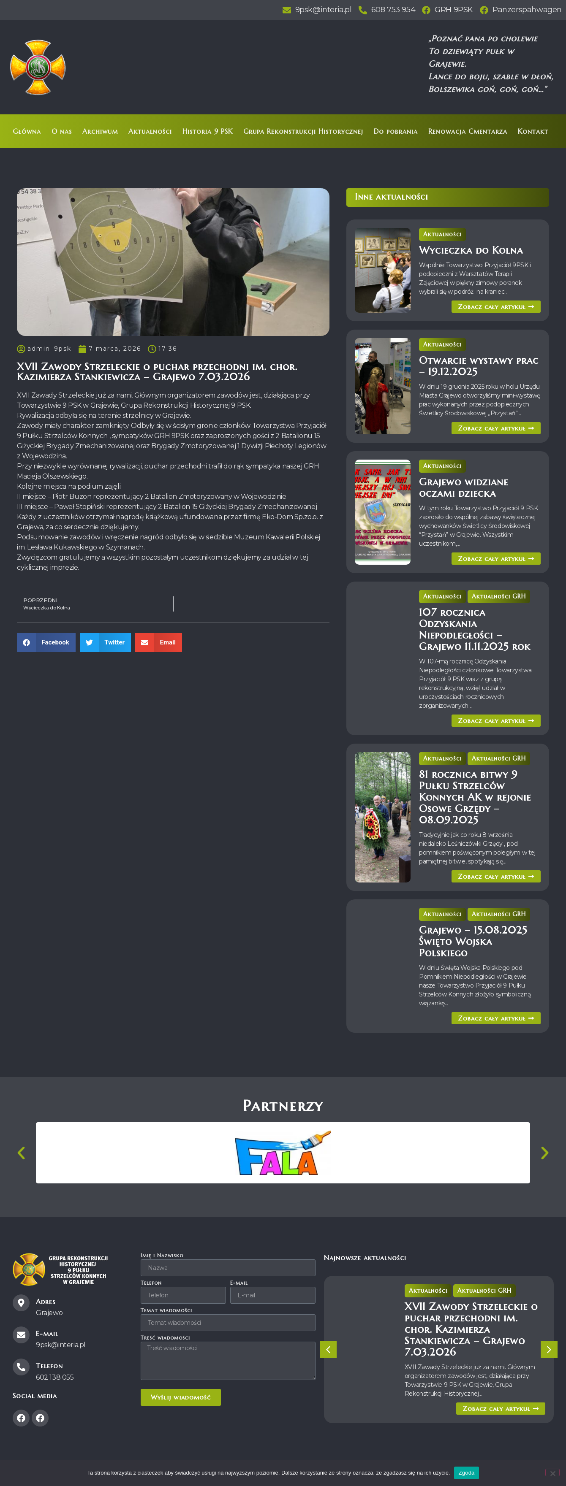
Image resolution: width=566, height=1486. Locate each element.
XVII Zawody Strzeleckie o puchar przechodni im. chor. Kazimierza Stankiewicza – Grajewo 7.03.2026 (471, 1329)
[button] (46, 642)
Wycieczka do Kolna (471, 250)
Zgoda (466, 1473)
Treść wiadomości (165, 1338)
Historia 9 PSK (207, 131)
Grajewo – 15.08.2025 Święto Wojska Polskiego (473, 941)
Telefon (151, 1283)
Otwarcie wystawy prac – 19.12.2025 (479, 366)
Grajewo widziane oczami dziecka (463, 488)
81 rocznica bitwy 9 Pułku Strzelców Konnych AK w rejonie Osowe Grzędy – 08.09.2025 (475, 797)
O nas (62, 131)
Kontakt (533, 131)
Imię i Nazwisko (162, 1256)
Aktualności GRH (499, 596)
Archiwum (100, 131)
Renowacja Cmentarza (467, 131)
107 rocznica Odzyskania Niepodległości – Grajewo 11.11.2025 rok (475, 629)
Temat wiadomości (166, 1310)
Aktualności (150, 131)
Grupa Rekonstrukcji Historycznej (303, 131)
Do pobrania (396, 131)
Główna (27, 131)
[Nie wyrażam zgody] (552, 1472)
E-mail (239, 1283)
